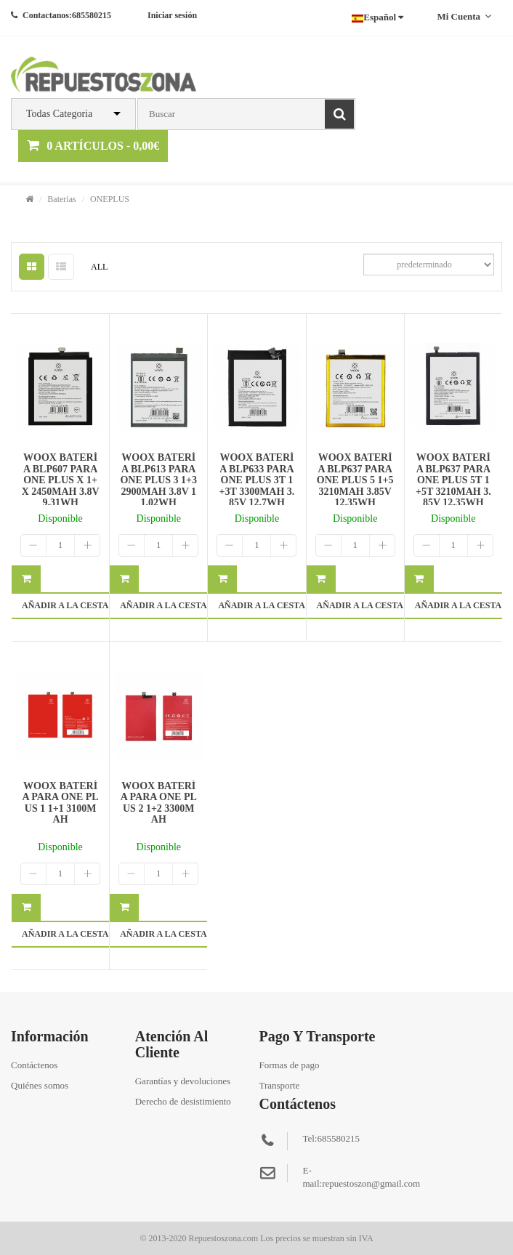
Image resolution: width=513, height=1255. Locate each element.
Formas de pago (289, 1065)
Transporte (279, 1085)
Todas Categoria (59, 113)
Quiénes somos (39, 1085)
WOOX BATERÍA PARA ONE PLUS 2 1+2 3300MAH (159, 802)
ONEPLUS (109, 199)
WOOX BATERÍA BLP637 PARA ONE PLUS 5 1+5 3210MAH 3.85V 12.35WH (355, 480)
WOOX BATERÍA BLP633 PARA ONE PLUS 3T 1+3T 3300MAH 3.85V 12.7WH (257, 480)
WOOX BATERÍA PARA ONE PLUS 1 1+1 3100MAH (61, 802)
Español (377, 17)
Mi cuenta (464, 16)
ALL (99, 267)
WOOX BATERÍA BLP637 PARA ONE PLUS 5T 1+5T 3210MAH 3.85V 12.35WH (453, 480)
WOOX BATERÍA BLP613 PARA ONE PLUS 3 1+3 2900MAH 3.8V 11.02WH (158, 480)
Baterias (61, 199)
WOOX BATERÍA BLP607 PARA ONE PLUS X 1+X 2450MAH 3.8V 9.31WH (61, 480)
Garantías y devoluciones (182, 1081)
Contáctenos (34, 1065)
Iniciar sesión (172, 15)
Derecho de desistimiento (183, 1101)
